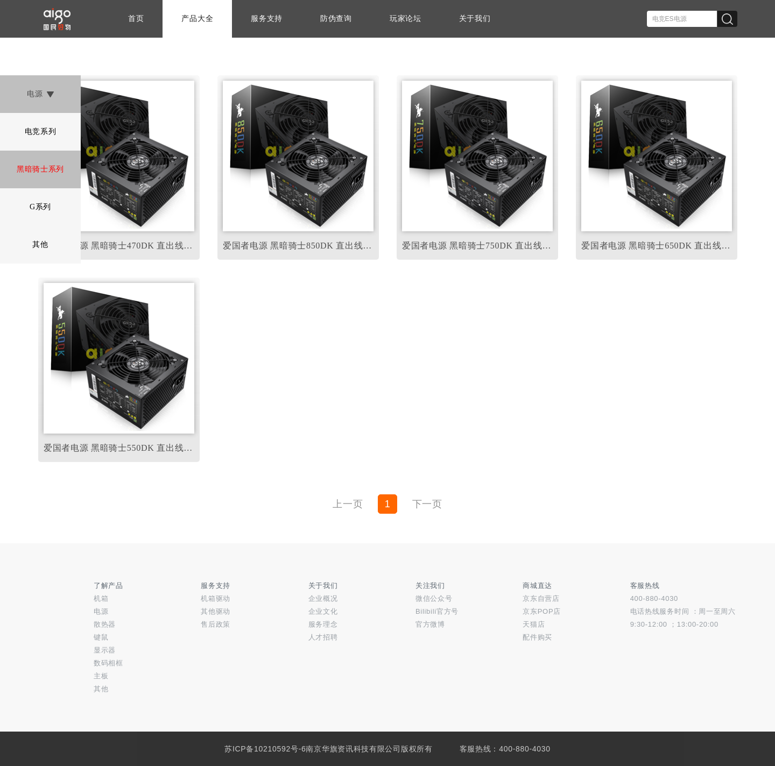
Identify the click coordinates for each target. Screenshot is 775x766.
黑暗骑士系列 (40, 169)
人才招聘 (323, 637)
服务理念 (323, 624)
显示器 (105, 650)
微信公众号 (434, 598)
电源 (40, 94)
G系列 (40, 207)
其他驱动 (215, 611)
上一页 (348, 504)
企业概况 (323, 598)
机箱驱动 (215, 598)
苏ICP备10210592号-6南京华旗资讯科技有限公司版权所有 (328, 748)
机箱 (101, 598)
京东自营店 (541, 598)
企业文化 (323, 611)
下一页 (427, 504)
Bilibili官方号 (437, 611)
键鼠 (101, 637)
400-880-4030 (654, 598)
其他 (40, 244)
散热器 (105, 624)
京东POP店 (542, 611)
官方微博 (430, 624)
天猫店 (534, 624)
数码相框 (108, 663)
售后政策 (215, 624)
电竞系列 (41, 131)
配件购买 (537, 637)
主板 (101, 676)
